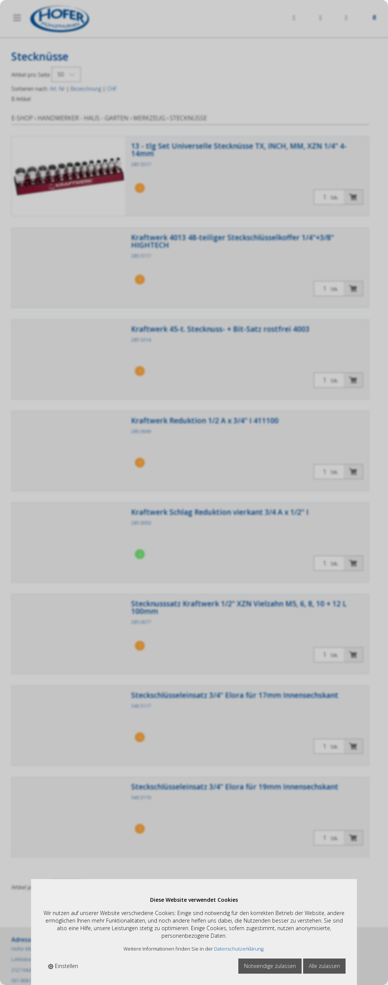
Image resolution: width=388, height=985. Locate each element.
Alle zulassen (324, 965)
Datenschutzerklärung (238, 949)
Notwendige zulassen (270, 965)
